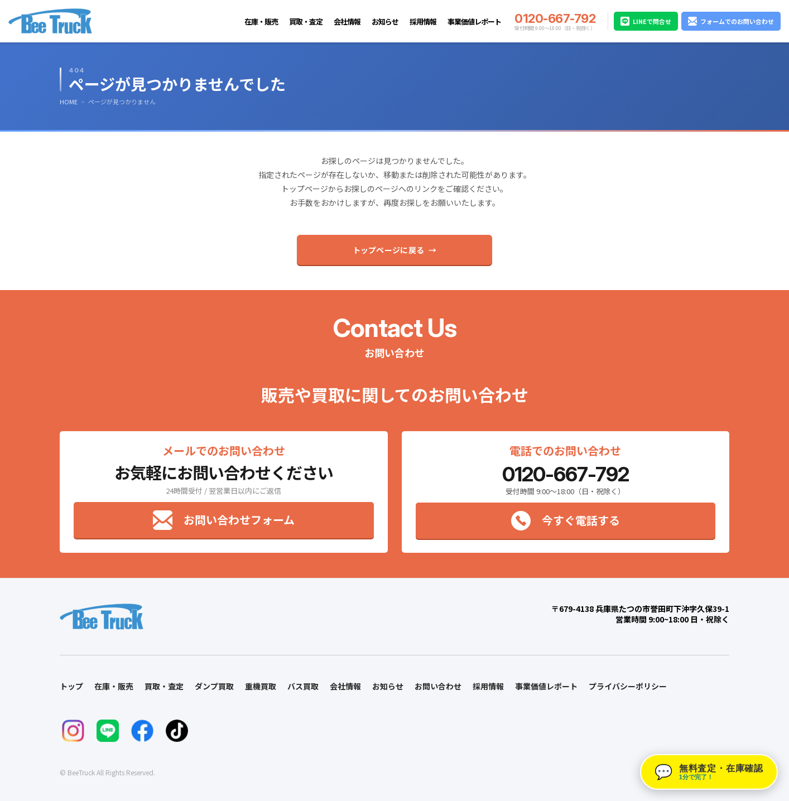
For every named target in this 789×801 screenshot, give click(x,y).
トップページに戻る (389, 249)
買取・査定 (306, 21)
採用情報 (423, 21)
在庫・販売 (261, 21)
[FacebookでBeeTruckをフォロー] (142, 730)
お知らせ (385, 21)
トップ (71, 686)
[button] (709, 772)
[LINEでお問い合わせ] (107, 730)
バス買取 (303, 686)
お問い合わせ (438, 686)
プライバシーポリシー (628, 686)
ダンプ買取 (214, 686)
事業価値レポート (474, 21)
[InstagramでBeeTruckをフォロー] (73, 730)
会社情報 (347, 21)
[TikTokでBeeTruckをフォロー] (176, 730)
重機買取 (260, 686)
